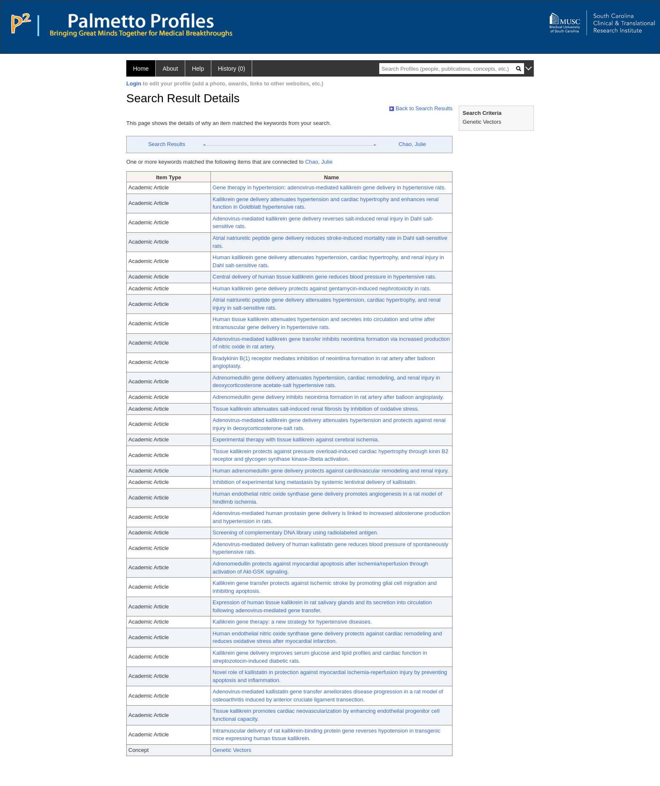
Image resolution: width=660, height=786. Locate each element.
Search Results (166, 144)
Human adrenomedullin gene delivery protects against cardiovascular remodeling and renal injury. (331, 470)
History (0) (231, 68)
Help (198, 68)
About (170, 68)
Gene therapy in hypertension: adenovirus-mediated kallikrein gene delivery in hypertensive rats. (329, 187)
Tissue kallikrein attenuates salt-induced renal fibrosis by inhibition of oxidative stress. (316, 409)
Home (141, 68)
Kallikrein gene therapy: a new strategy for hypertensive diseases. (292, 622)
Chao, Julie (412, 144)
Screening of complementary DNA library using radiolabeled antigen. (295, 532)
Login (133, 83)
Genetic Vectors (232, 750)
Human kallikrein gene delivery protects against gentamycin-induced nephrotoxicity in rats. (322, 288)
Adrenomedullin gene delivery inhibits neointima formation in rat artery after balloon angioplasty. (328, 397)
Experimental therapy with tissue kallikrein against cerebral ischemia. (296, 439)
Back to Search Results (420, 108)
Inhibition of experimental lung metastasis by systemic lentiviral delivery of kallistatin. (315, 482)
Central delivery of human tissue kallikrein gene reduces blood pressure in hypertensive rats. (324, 277)
